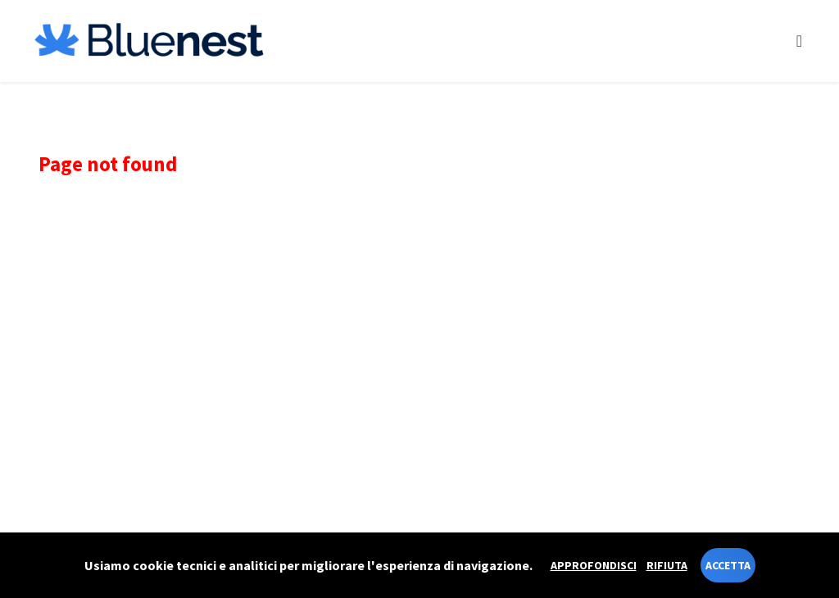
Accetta (728, 565)
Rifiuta (666, 565)
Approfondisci (594, 565)
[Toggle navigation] (799, 41)
